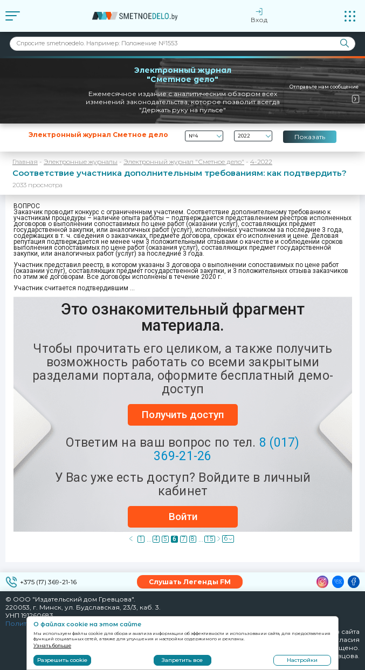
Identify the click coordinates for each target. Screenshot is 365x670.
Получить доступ (183, 414)
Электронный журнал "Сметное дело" (183, 162)
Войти (183, 516)
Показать (309, 137)
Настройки (302, 660)
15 (210, 539)
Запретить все (182, 660)
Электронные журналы (81, 162)
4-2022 (261, 162)
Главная (25, 162)
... (149, 539)
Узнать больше (52, 645)
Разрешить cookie (62, 660)
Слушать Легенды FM (190, 582)
